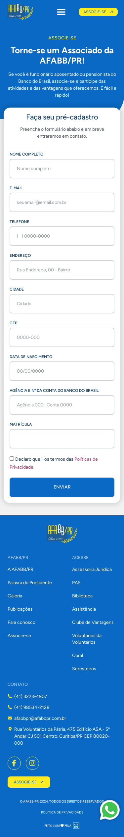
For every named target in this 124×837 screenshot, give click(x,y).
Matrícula (21, 424)
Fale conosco (21, 622)
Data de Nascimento (31, 356)
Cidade (17, 289)
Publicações (20, 609)
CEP (13, 323)
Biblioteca (82, 596)
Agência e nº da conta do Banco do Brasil (54, 390)
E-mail (16, 188)
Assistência (84, 609)
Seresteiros (84, 669)
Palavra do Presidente (30, 582)
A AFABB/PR (20, 569)
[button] (61, 12)
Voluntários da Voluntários (87, 639)
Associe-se (19, 635)
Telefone (19, 221)
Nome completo (26, 154)
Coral (77, 655)
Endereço (20, 255)
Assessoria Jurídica (92, 569)
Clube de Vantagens (93, 622)
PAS (76, 582)
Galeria (15, 596)
